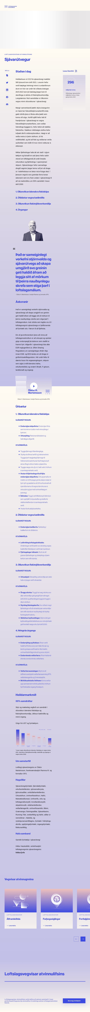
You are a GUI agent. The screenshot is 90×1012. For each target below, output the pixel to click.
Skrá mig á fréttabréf (74, 1001)
